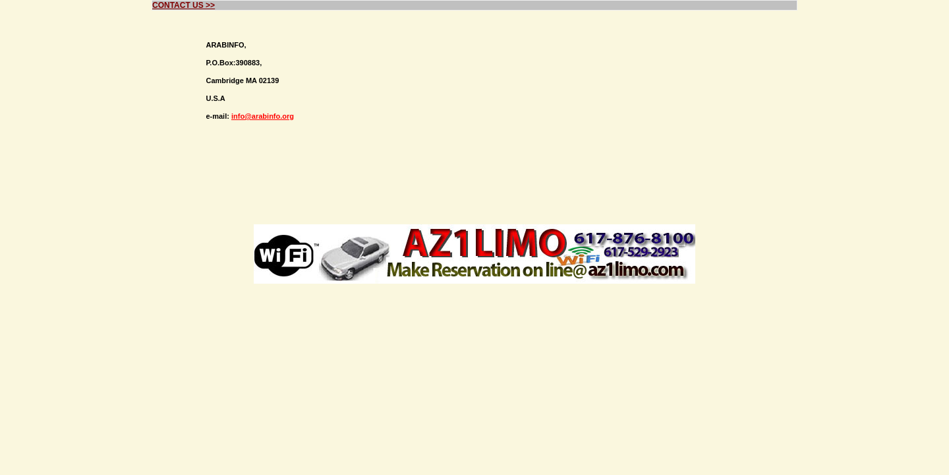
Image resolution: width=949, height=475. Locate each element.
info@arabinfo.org (262, 116)
